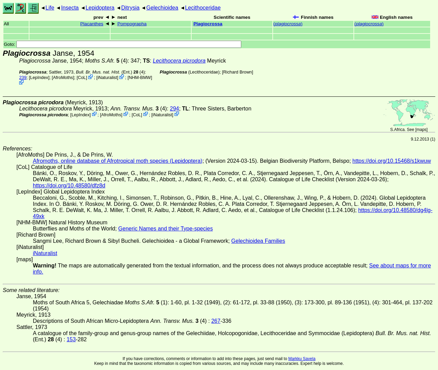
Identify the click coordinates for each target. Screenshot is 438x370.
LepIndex (39, 77)
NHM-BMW (140, 77)
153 (71, 339)
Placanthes (91, 23)
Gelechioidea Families (258, 241)
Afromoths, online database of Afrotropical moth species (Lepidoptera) (117, 161)
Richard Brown (237, 72)
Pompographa (131, 23)
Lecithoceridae (203, 8)
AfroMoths (63, 77)
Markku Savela (301, 358)
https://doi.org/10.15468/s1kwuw (391, 161)
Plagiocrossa (207, 23)
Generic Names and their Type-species (165, 229)
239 (22, 77)
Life (50, 8)
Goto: (122, 44)
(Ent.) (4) (110, 72)
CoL (82, 77)
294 (174, 108)
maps (421, 129)
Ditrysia (130, 8)
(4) (139, 108)
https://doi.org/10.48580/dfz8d (69, 185)
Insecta (70, 8)
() (287, 23)
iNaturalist (107, 77)
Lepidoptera (100, 8)
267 (215, 321)
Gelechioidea (162, 8)
